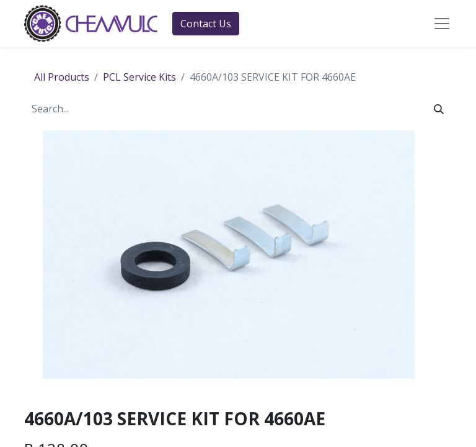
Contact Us (205, 23)
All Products (61, 77)
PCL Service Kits (139, 77)
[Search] (439, 108)
